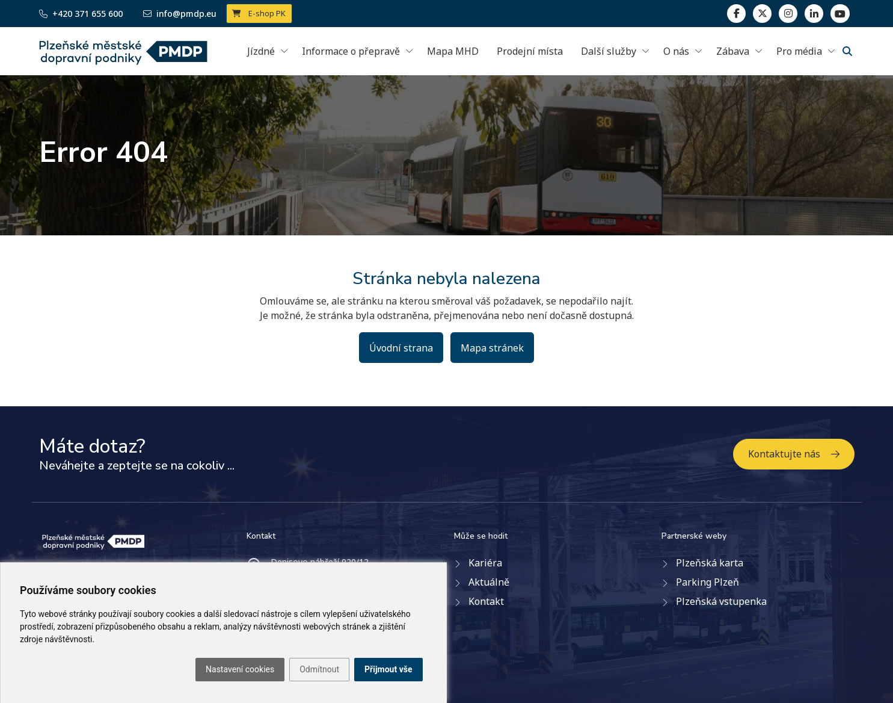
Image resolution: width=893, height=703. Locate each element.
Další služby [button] (608, 51)
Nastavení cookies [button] (240, 669)
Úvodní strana (401, 348)
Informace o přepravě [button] (351, 51)
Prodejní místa (530, 51)
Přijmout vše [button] (388, 669)
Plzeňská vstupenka (721, 601)
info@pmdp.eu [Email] (179, 13)
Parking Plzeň (707, 582)
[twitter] (762, 13)
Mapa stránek (492, 348)
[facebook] (736, 13)
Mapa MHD (453, 51)
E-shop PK (259, 13)
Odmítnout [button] (319, 669)
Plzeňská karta (709, 562)
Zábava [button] (732, 51)
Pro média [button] (799, 51)
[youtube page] (839, 13)
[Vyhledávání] (847, 51)
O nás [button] (676, 51)
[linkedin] (788, 13)
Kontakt (486, 601)
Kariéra (485, 562)
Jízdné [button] (261, 51)
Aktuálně (488, 582)
